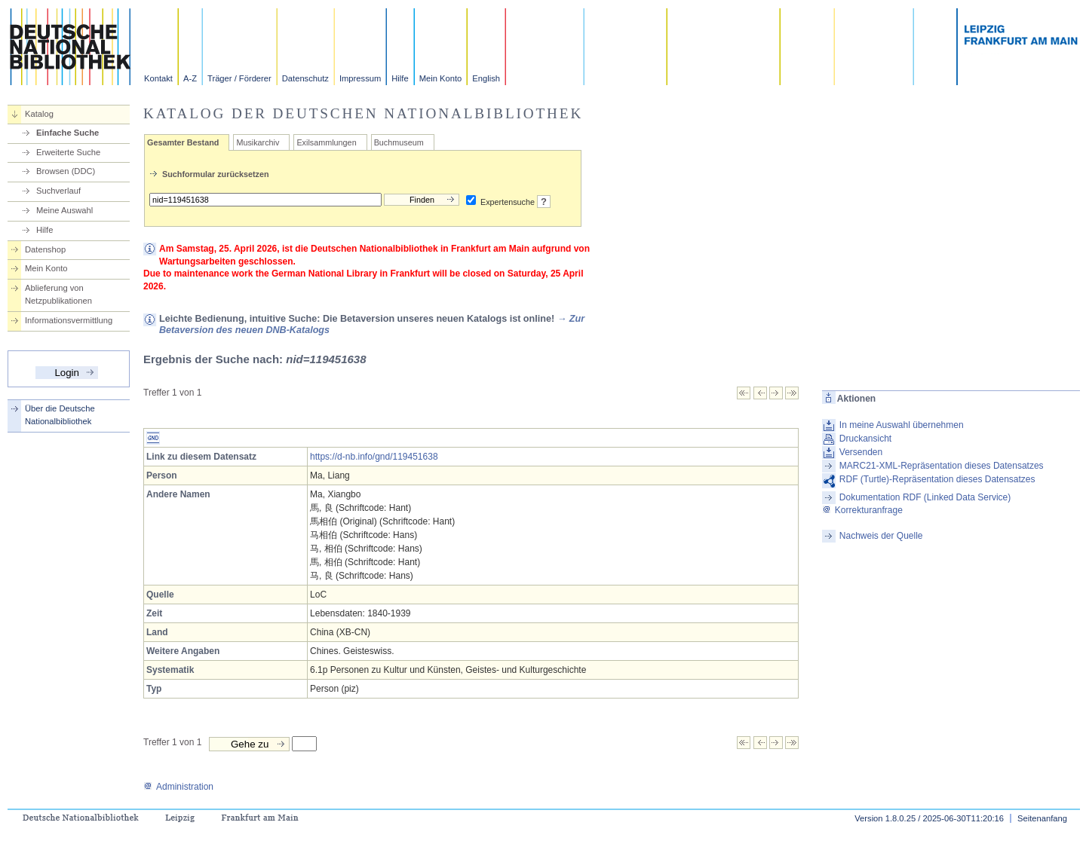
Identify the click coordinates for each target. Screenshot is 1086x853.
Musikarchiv (257, 142)
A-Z (190, 78)
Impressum (360, 78)
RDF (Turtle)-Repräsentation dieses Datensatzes (937, 479)
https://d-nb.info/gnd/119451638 (373, 456)
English (486, 78)
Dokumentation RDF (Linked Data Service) (925, 497)
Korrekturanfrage (862, 510)
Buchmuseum (399, 142)
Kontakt (158, 78)
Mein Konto (440, 78)
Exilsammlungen (326, 142)
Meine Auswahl (64, 210)
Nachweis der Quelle (881, 535)
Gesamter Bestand (183, 142)
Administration (178, 786)
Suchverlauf (58, 190)
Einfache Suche (67, 132)
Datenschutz (305, 78)
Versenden (860, 452)
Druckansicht (865, 438)
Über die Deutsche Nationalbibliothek (60, 415)
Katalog (39, 113)
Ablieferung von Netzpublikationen (58, 294)
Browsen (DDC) (65, 171)
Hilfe (399, 78)
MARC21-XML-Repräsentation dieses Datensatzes (941, 465)
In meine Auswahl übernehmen (901, 425)
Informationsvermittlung (68, 320)
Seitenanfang (1042, 818)
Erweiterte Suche (68, 152)
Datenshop (45, 249)
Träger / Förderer (239, 78)
